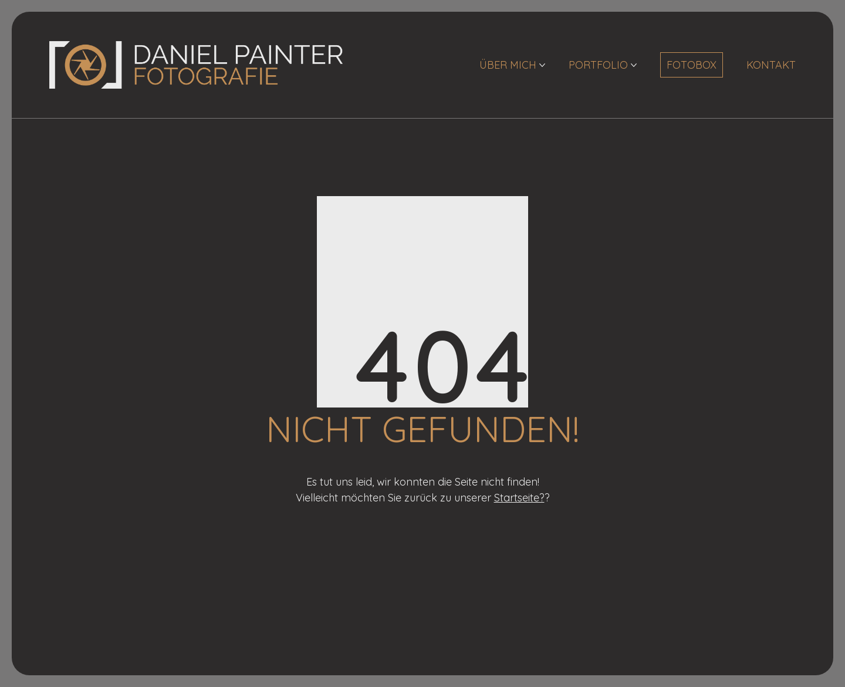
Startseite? (519, 497)
